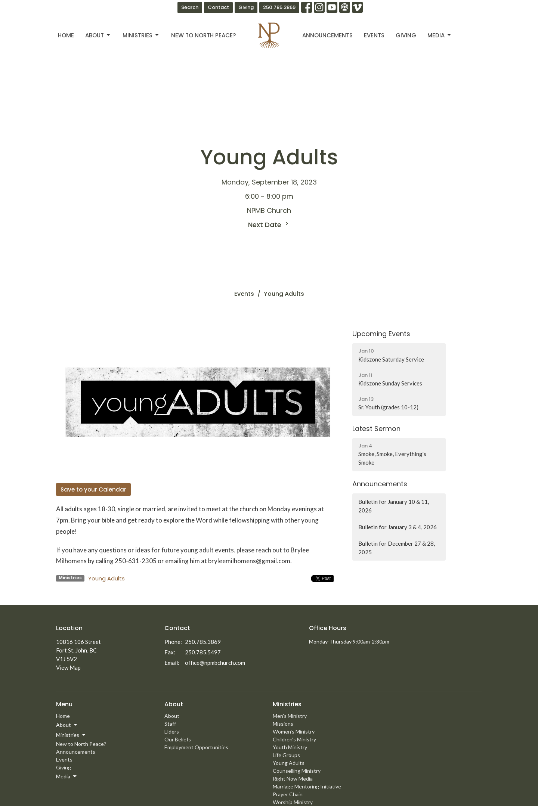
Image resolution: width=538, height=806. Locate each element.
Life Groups (286, 755)
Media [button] (67, 776)
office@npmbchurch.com (215, 662)
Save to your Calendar (93, 489)
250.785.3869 (279, 7)
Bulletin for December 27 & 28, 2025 (396, 547)
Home (66, 35)
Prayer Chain (288, 794)
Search (189, 7)
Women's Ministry (294, 731)
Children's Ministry (294, 739)
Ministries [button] (71, 735)
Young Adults (106, 578)
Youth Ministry (290, 747)
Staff (170, 723)
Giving (246, 7)
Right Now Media (293, 778)
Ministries (141, 35)
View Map (68, 667)
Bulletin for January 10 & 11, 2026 (393, 506)
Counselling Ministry (297, 771)
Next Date (269, 224)
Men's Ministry (290, 716)
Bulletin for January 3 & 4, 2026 (397, 527)
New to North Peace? (203, 35)
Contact (218, 7)
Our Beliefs (177, 739)
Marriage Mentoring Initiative (307, 786)
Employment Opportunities (196, 747)
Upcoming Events (381, 333)
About (98, 35)
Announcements (327, 35)
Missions (283, 723)
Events (374, 35)
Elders (171, 731)
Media (439, 35)
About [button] (67, 725)
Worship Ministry (293, 802)
